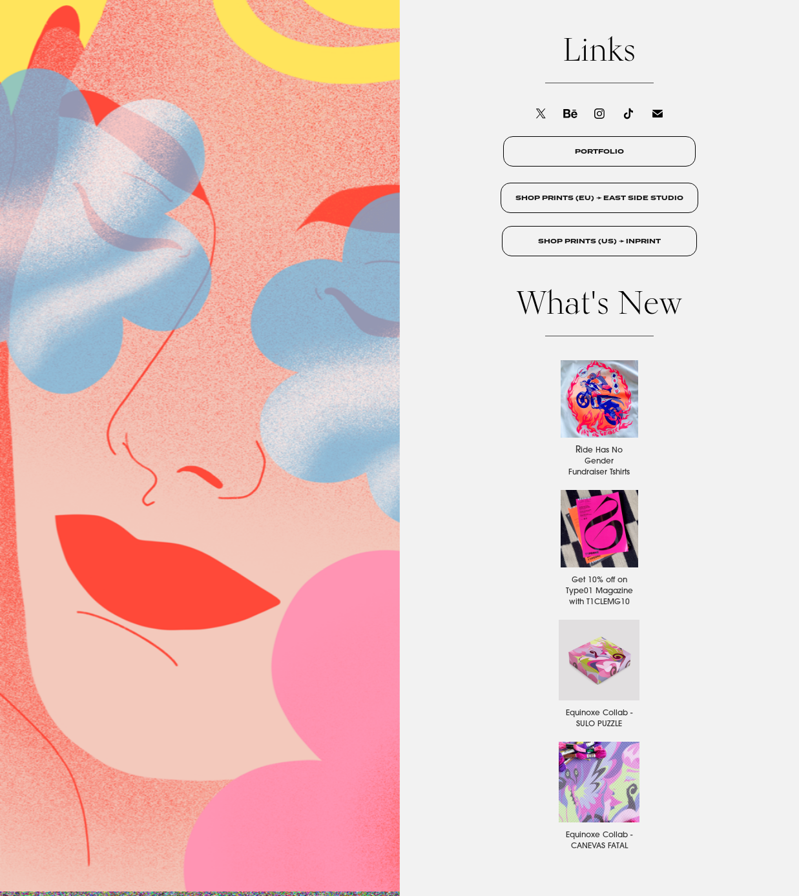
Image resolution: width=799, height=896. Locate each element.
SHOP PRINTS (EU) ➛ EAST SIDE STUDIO (599, 198)
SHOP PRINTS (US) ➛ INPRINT (599, 241)
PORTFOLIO (599, 151)
